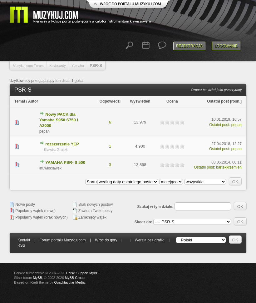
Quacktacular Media (69, 282)
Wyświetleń (140, 101)
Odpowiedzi (110, 101)
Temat (19, 101)
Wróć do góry (106, 240)
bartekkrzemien (229, 167)
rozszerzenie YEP (62, 144)
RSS (21, 245)
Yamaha (77, 66)
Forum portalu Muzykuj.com (63, 240)
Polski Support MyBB (82, 273)
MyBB (37, 278)
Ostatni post (218, 101)
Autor (33, 101)
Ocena (172, 101)
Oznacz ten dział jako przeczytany (216, 90)
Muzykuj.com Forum (28, 66)
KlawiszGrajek (56, 150)
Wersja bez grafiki (150, 240)
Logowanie (226, 46)
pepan (236, 125)
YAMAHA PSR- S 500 (65, 162)
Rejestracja (189, 46)
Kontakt (23, 240)
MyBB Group (75, 278)
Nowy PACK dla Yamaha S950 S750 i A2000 (58, 120)
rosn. (235, 101)
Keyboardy (57, 66)
